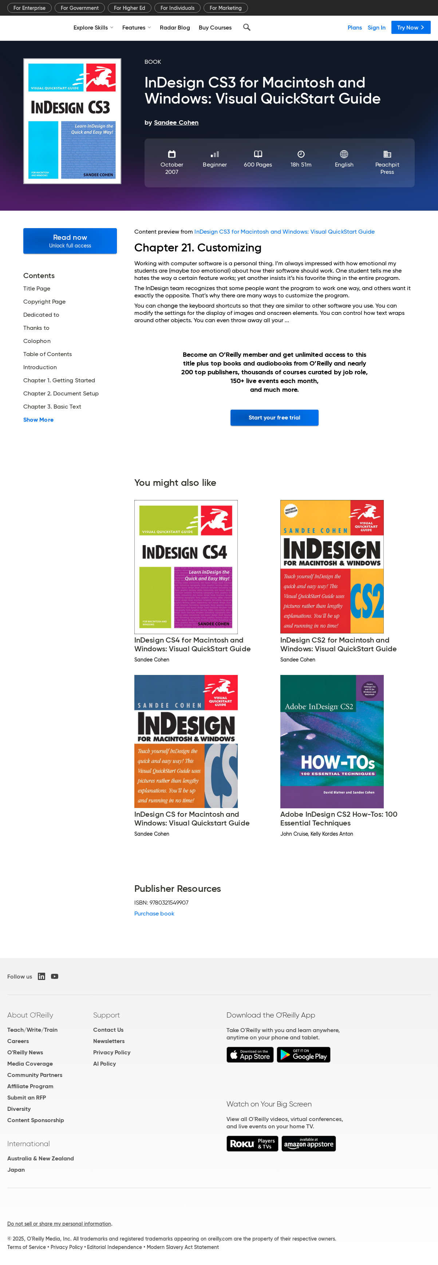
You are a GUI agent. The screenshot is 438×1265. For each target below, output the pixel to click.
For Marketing (226, 8)
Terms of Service (26, 1247)
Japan (16, 1170)
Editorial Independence (114, 1247)
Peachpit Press (387, 168)
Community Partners (34, 1075)
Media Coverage (30, 1063)
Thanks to (36, 328)
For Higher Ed (129, 8)
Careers (18, 1041)
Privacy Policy (111, 1052)
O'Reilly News (25, 1052)
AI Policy (104, 1063)
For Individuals (177, 8)
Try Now (411, 27)
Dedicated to (41, 315)
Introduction (40, 367)
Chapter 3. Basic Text (52, 407)
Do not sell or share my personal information (59, 1224)
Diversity (19, 1109)
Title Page (36, 289)
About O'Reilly (30, 1015)
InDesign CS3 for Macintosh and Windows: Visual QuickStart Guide (284, 231)
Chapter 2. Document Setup (61, 394)
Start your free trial (275, 417)
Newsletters (109, 1041)
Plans (355, 27)
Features (136, 27)
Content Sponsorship (35, 1120)
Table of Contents (47, 354)
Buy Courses (215, 27)
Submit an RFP (26, 1097)
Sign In (377, 27)
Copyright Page (44, 302)
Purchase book (154, 913)
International (28, 1143)
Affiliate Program (30, 1086)
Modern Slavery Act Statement (183, 1247)
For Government (80, 8)
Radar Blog (175, 27)
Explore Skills (94, 27)
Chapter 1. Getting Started (59, 380)
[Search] (246, 27)
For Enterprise (29, 8)
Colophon (37, 341)
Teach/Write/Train (32, 1030)
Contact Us (108, 1030)
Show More (38, 420)
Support (106, 1015)
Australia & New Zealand (40, 1158)
